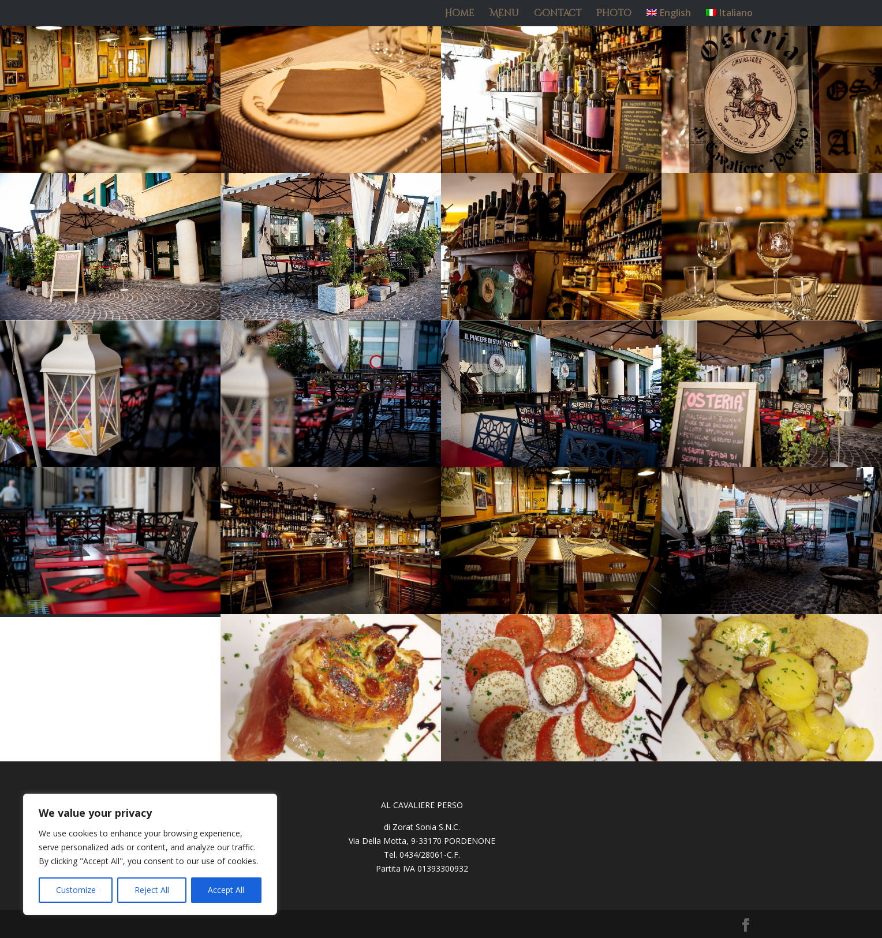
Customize (76, 889)
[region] (150, 854)
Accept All (226, 889)
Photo (613, 14)
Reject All (151, 889)
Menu (504, 14)
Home (459, 14)
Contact (557, 14)
